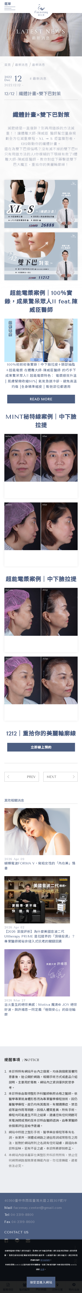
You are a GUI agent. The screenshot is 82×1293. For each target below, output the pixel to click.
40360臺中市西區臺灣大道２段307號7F (35, 1202)
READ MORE (41, 399)
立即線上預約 (41, 747)
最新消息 (21, 65)
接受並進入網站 (41, 1282)
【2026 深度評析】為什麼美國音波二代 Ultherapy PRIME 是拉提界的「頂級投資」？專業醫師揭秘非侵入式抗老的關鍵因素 (39, 936)
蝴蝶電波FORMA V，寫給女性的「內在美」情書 (39, 865)
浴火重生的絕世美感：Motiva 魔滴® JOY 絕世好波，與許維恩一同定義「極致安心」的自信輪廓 (40, 1009)
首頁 (7, 65)
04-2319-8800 (22, 1216)
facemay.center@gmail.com (38, 1209)
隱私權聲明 (45, 1260)
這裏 (42, 1269)
